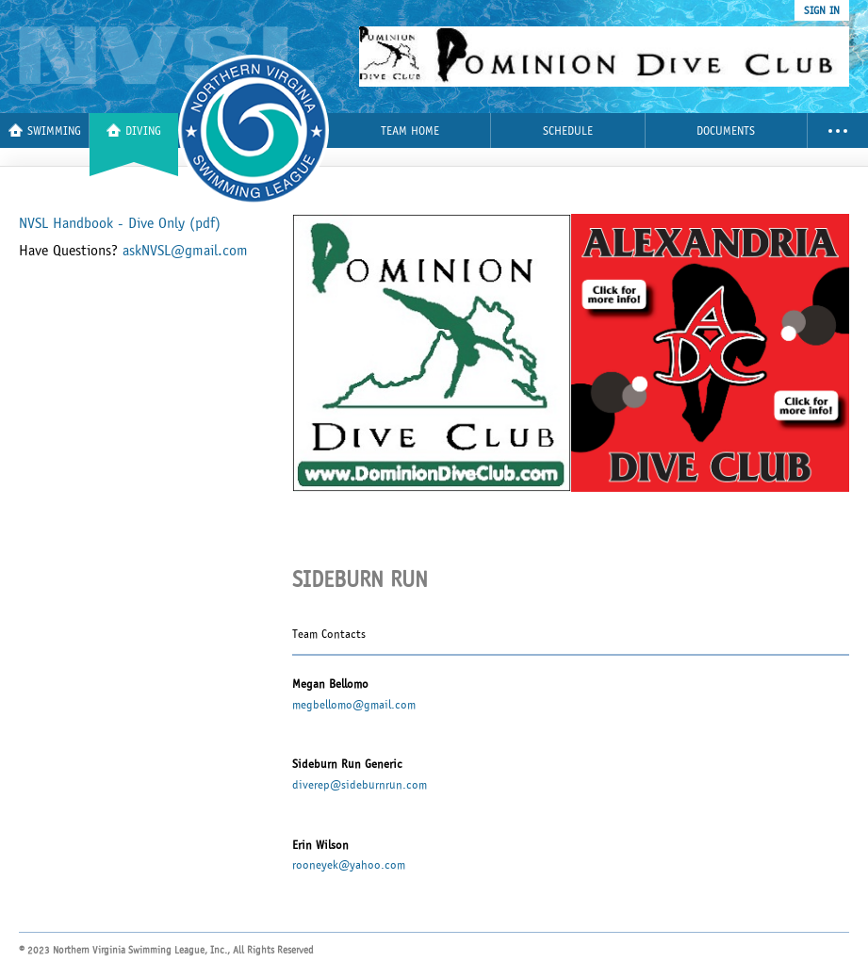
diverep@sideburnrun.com (359, 784)
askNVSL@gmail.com (185, 250)
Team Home (410, 131)
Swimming (44, 130)
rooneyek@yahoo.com (348, 865)
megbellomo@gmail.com (354, 704)
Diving (133, 130)
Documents (725, 131)
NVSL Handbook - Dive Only (120, 223)
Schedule (568, 131)
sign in (822, 10)
